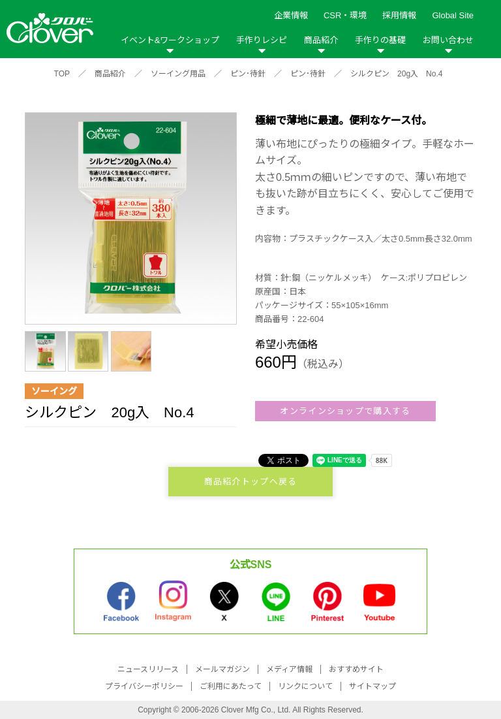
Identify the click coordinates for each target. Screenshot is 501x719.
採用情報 (399, 15)
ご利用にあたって (231, 686)
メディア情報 (289, 669)
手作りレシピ (261, 40)
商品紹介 (321, 40)
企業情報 (291, 15)
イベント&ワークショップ (170, 40)
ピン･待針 (248, 73)
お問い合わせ (448, 40)
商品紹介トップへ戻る (250, 482)
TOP (62, 73)
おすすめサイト (356, 669)
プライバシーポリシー (144, 686)
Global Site (453, 15)
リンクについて (305, 686)
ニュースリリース (148, 669)
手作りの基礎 (380, 40)
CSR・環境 (345, 15)
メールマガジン (222, 669)
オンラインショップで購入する (345, 411)
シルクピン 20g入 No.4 (396, 73)
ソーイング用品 (178, 73)
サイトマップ (372, 686)
